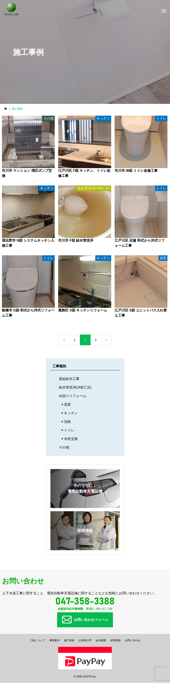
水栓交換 (71, 439)
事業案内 (54, 640)
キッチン (71, 413)
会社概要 (101, 640)
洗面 (67, 421)
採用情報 (115, 640)
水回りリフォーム (72, 396)
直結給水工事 (69, 379)
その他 (64, 447)
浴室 (67, 404)
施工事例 (69, 640)
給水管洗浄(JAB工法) (75, 387)
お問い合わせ (132, 640)
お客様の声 (85, 640)
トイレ (69, 430)
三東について (37, 640)
